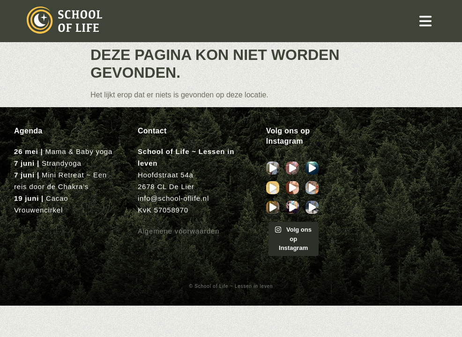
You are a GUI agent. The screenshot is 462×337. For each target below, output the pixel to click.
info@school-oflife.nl (173, 198)
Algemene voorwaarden (178, 231)
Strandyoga (62, 163)
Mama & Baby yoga (78, 151)
